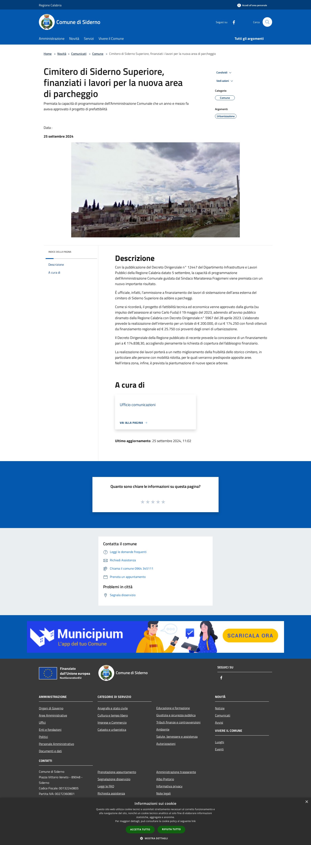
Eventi (219, 749)
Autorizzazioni (166, 743)
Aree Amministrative (53, 715)
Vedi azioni (225, 81)
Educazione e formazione (173, 708)
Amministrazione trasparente (176, 772)
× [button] (306, 801)
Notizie (220, 708)
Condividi (224, 72)
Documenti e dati (50, 751)
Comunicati (78, 53)
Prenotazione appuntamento (117, 772)
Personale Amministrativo (56, 743)
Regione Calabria (50, 5)
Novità (61, 53)
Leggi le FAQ (106, 786)
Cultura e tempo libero (113, 715)
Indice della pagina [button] (59, 252)
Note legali (163, 793)
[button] (155, 838)
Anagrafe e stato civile (113, 708)
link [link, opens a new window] (194, 821)
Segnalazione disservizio (114, 779)
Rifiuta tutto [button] (171, 829)
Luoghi (219, 742)
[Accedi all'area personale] (252, 5)
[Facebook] (232, 22)
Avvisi (219, 722)
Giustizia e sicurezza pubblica (176, 715)
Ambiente (162, 729)
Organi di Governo (51, 708)
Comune (97, 53)
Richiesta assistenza (111, 793)
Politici (43, 736)
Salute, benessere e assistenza (177, 736)
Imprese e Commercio (112, 722)
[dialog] (155, 821)
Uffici (42, 722)
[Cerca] (267, 22)
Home (48, 53)
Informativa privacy (169, 786)
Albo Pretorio (165, 779)
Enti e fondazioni (50, 729)
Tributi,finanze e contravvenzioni (178, 722)
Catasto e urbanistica (112, 729)
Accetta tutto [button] (140, 829)
